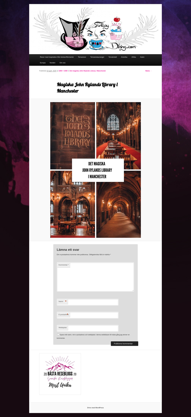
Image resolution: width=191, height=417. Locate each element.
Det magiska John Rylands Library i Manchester (88, 71)
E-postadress (64, 315)
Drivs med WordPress (95, 408)
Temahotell (112, 57)
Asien (142, 57)
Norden (52, 63)
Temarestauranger (97, 57)
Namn (62, 301)
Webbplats (63, 328)
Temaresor (82, 57)
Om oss (63, 63)
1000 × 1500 (62, 71)
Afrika (133, 57)
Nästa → (148, 71)
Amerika (124, 57)
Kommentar (64, 265)
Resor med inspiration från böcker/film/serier (57, 57)
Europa (42, 63)
